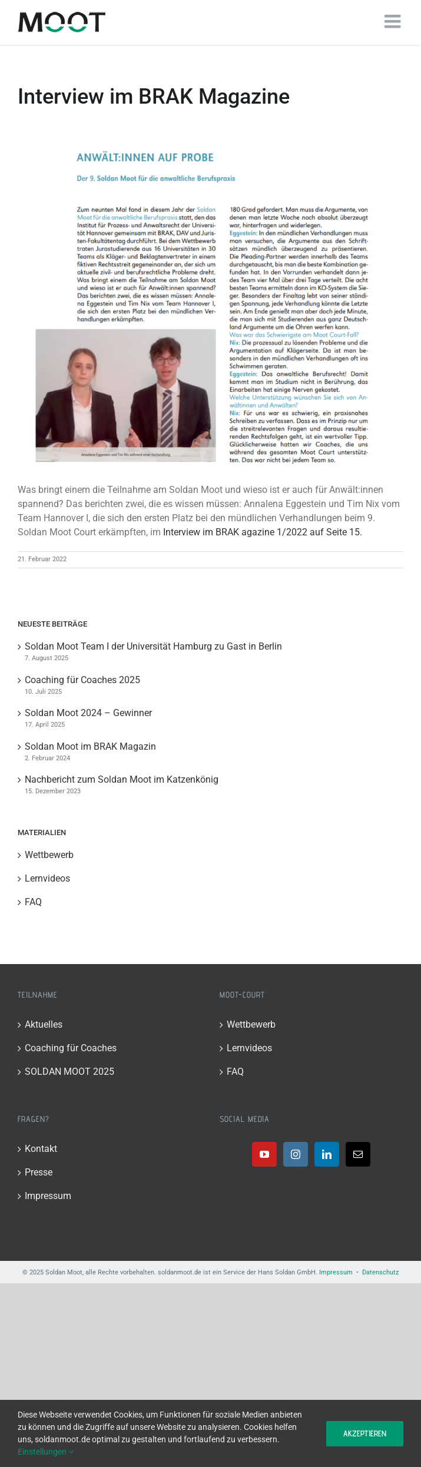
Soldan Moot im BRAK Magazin (90, 746)
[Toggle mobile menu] (393, 21)
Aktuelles (43, 1024)
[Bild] (210, 296)
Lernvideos (47, 878)
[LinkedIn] (326, 1154)
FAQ (33, 902)
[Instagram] (295, 1154)
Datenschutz (380, 1272)
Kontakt (41, 1148)
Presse (38, 1172)
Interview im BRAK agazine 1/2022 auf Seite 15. (262, 532)
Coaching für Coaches (71, 1048)
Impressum (48, 1195)
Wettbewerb (49, 854)
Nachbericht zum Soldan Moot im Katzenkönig (121, 779)
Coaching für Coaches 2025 (82, 680)
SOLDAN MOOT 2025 (69, 1071)
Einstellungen (46, 1451)
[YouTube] (264, 1154)
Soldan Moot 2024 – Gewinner (88, 712)
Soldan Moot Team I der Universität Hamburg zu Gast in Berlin (153, 646)
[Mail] (358, 1154)
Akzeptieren (364, 1433)
